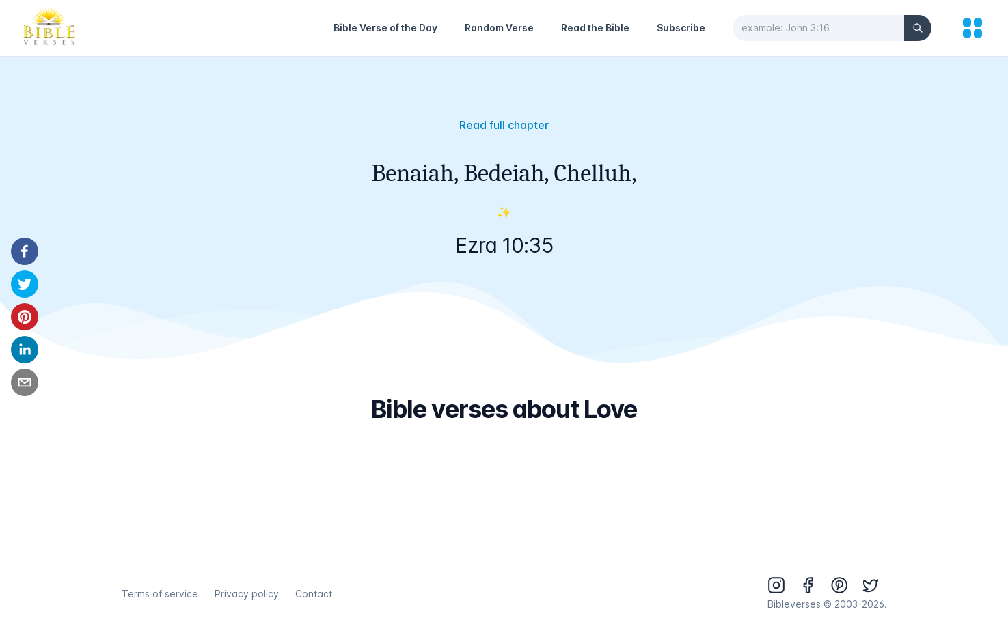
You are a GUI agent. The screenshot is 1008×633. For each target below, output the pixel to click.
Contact (313, 594)
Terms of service (160, 594)
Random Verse (499, 27)
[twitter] (24, 284)
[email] (24, 382)
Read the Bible (595, 27)
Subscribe (681, 27)
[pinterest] (24, 316)
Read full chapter (504, 125)
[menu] (972, 28)
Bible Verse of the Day (385, 27)
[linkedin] (24, 349)
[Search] (917, 28)
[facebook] (24, 251)
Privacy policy (247, 594)
